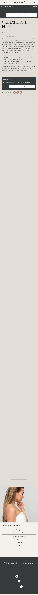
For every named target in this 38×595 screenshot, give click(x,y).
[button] (30, 2)
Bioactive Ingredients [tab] (19, 533)
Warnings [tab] (19, 539)
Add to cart (21, 15)
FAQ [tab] (19, 545)
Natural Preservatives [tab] (19, 536)
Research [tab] (19, 542)
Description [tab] (19, 530)
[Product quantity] (3, 15)
